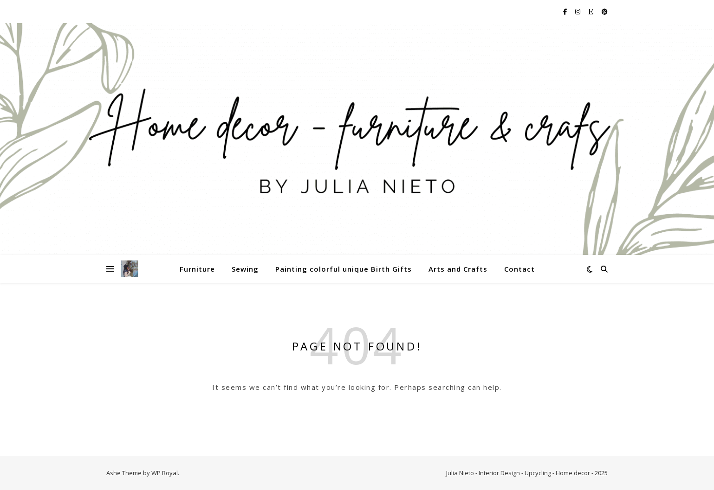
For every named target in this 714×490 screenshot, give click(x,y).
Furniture (197, 269)
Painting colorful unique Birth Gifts (343, 269)
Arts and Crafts (457, 269)
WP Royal (164, 473)
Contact (519, 269)
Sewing (245, 269)
